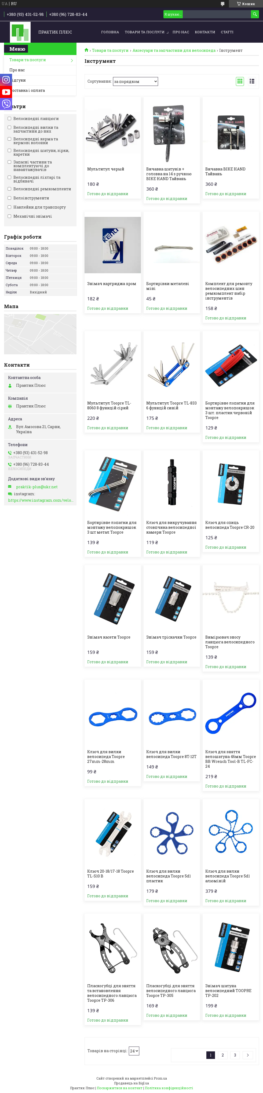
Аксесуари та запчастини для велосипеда (174, 50)
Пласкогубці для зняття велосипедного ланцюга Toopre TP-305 (171, 990)
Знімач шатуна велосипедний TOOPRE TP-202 (228, 990)
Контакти (205, 32)
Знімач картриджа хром (111, 283)
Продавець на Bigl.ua (131, 1083)
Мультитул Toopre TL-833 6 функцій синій (171, 405)
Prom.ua (160, 1078)
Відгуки (17, 80)
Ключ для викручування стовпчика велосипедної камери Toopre (171, 527)
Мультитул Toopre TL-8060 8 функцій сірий (109, 405)
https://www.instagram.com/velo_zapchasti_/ (41, 500)
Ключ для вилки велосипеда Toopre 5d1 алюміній (227, 876)
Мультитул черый (105, 169)
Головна (110, 32)
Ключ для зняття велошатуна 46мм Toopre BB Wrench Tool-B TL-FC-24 (230, 759)
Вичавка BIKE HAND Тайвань (225, 171)
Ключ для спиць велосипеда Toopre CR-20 (229, 525)
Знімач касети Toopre (108, 637)
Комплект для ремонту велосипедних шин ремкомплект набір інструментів (228, 291)
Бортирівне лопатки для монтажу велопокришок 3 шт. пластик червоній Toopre (230, 410)
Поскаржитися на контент (120, 1088)
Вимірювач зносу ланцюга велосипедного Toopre (230, 642)
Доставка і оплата (27, 90)
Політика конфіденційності (169, 1088)
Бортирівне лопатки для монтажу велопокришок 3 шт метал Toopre (112, 527)
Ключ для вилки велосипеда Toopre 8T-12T (171, 754)
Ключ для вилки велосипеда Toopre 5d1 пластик (168, 876)
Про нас (181, 32)
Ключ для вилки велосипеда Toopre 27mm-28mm (106, 756)
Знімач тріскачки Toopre (171, 637)
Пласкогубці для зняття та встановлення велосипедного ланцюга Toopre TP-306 (112, 993)
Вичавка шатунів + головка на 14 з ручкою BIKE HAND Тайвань (169, 174)
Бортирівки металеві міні (167, 286)
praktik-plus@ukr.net (37, 486)
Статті (227, 32)
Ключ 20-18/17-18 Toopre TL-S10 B (110, 874)
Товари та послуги (145, 32)
